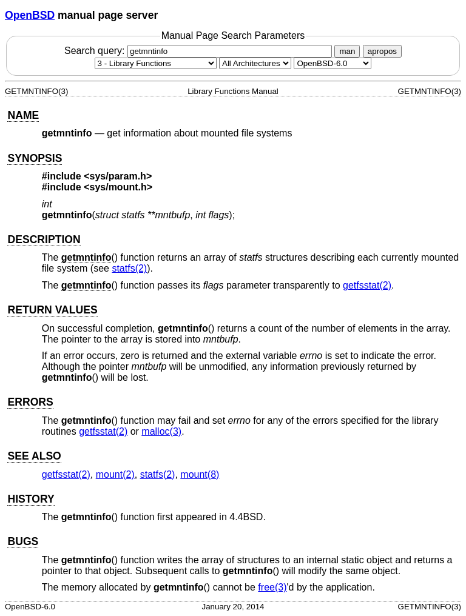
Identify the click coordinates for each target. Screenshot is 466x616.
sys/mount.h (118, 187)
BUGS (22, 541)
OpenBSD (30, 15)
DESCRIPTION (43, 239)
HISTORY (30, 499)
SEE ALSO (34, 456)
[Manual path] (332, 63)
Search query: (199, 50)
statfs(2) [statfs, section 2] (129, 268)
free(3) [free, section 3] (272, 587)
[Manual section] (156, 63)
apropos (382, 51)
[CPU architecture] (255, 63)
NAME (23, 115)
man (347, 51)
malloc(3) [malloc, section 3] (161, 431)
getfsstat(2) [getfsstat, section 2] (367, 285)
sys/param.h (118, 176)
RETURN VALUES (52, 310)
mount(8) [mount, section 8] (199, 474)
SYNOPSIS (34, 158)
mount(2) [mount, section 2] (115, 474)
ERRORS (30, 402)
